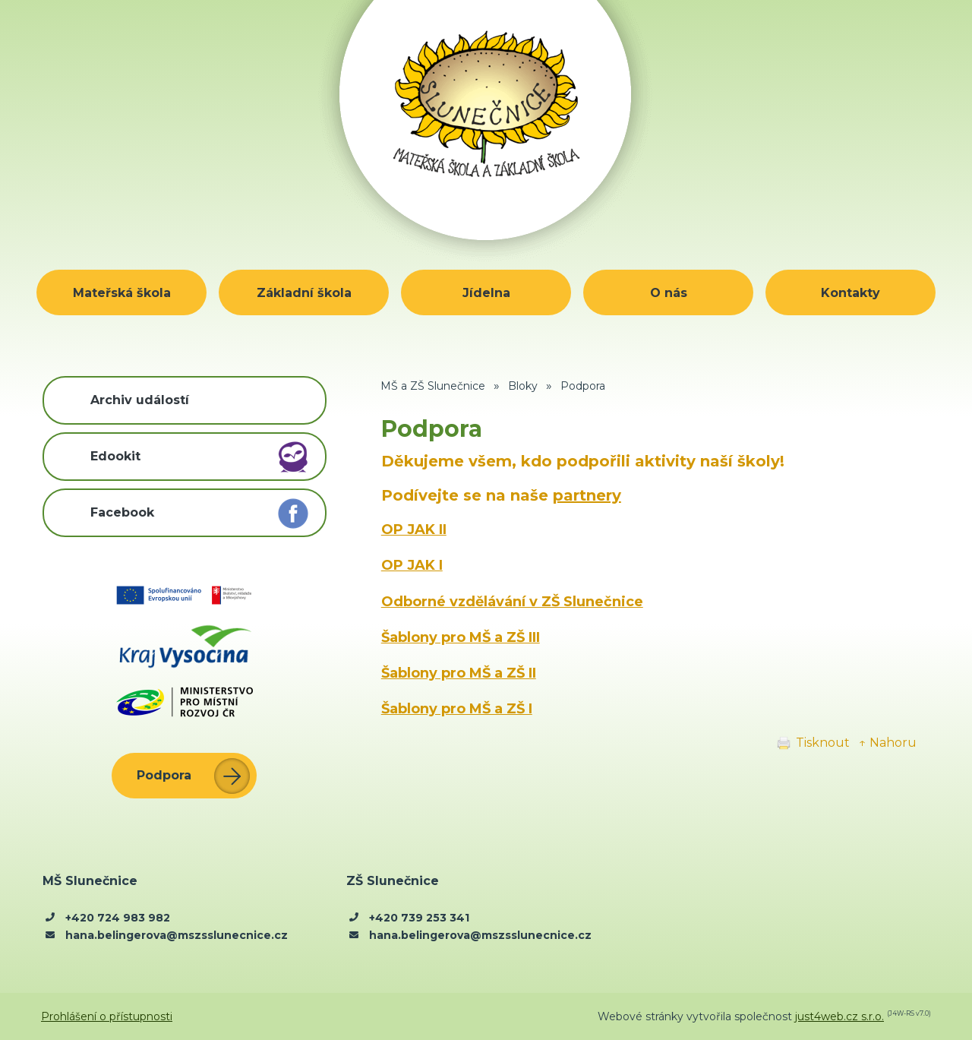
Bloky (523, 386)
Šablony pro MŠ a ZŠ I (456, 708)
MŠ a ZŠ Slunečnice (432, 386)
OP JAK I (412, 565)
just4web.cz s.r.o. (839, 1016)
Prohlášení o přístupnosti (106, 1016)
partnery (587, 495)
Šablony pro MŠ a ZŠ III (460, 637)
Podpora (582, 386)
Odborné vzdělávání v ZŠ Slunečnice (512, 601)
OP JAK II (414, 529)
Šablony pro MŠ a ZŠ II (458, 673)
